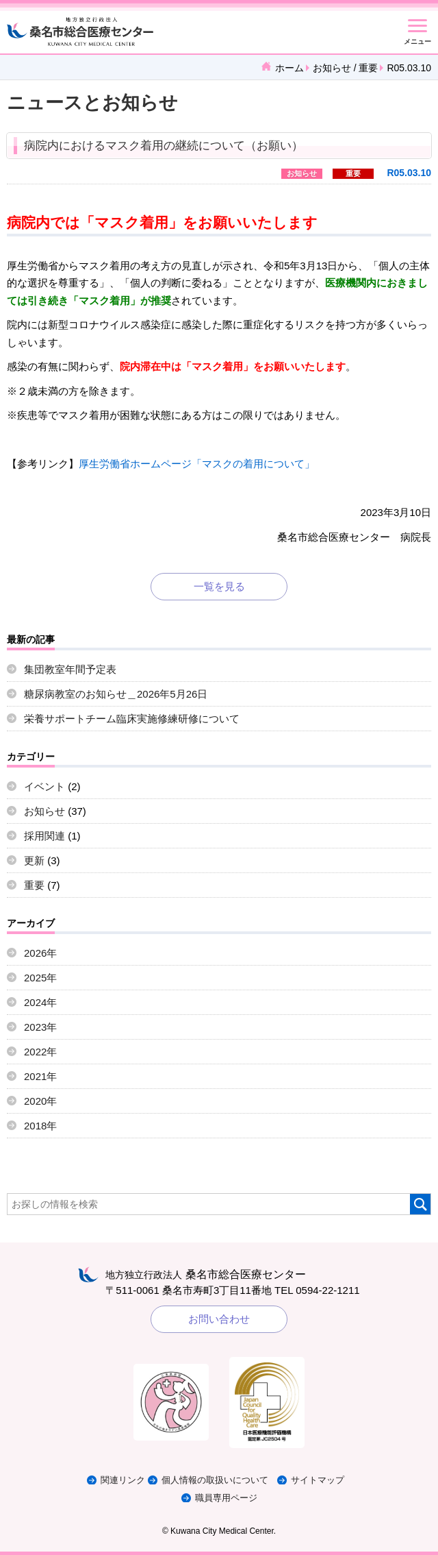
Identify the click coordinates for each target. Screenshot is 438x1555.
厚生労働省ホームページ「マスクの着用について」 (197, 463)
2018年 (40, 1125)
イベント (44, 786)
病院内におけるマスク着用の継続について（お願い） (163, 145)
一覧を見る (219, 586)
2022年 (40, 1051)
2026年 (40, 953)
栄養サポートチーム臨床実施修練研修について (132, 718)
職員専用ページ (226, 1497)
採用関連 (44, 836)
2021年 (40, 1076)
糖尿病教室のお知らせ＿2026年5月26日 (115, 694)
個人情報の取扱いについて (215, 1480)
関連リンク (123, 1480)
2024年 (40, 1002)
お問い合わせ (219, 1319)
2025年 (40, 977)
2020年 (40, 1101)
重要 (368, 67)
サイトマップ (317, 1480)
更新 (34, 860)
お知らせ (332, 67)
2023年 (40, 1027)
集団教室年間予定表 (70, 669)
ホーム (289, 67)
